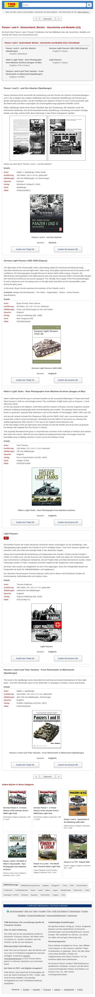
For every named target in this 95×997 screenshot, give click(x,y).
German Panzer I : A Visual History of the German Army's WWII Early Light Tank (46, 810)
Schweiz (24, 895)
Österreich (77, 890)
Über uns (28, 911)
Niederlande (66, 890)
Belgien (46, 885)
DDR (72, 885)
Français (47, 989)
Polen (87, 890)
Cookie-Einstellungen (36, 915)
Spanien (34, 895)
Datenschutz (74, 911)
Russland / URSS (11, 895)
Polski (80, 989)
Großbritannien (21, 890)
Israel (40, 890)
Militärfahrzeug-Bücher (30, 885)
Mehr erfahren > (84, 12)
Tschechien (45, 895)
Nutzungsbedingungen (56, 915)
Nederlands (69, 989)
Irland (33, 890)
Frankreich (8, 890)
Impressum (72, 915)
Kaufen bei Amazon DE (68, 249)
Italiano (57, 989)
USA (63, 895)
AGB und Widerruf (60, 911)
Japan (55, 890)
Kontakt (42, 911)
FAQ (49, 911)
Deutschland (81, 885)
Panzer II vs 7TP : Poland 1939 (77, 862)
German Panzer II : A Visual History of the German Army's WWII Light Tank (15, 810)
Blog (36, 911)
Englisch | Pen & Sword (24, 62)
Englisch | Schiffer (24, 74)
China (64, 885)
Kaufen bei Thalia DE (25, 249)
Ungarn (55, 895)
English (26, 989)
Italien (47, 890)
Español (36, 989)
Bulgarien (56, 885)
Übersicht (47, 19)
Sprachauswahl (16, 911)
